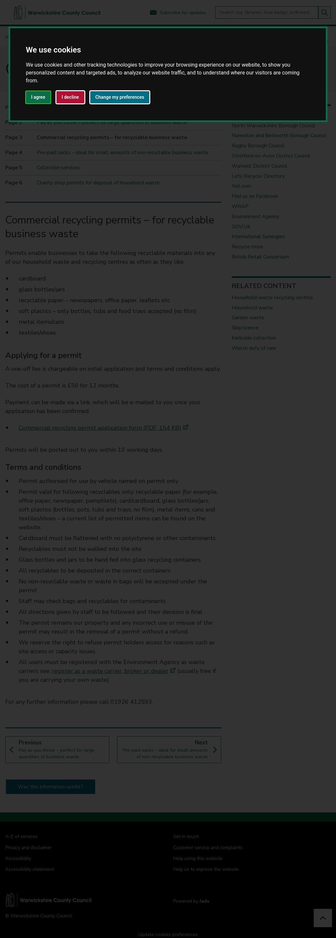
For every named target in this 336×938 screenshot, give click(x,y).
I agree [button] (38, 97)
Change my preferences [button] (119, 97)
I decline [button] (70, 97)
